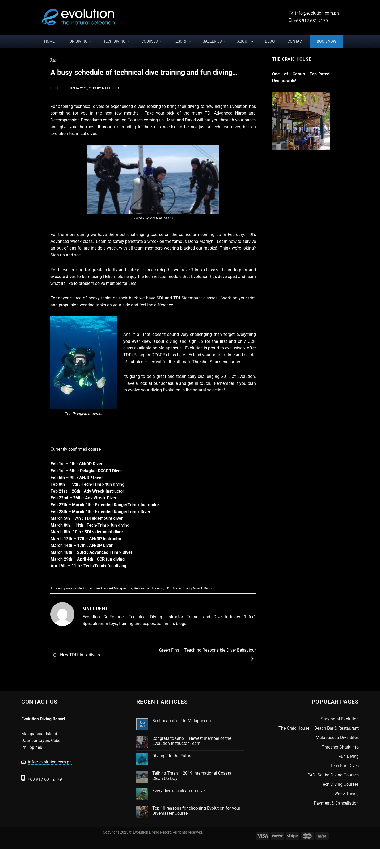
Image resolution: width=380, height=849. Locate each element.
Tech (53, 59)
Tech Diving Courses (339, 784)
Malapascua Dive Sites (337, 737)
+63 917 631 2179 (311, 20)
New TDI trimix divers (75, 654)
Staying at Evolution (340, 718)
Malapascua (123, 588)
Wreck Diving (203, 588)
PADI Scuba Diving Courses (333, 775)
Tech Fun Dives (344, 765)
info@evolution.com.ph (317, 13)
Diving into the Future (172, 755)
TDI (168, 588)
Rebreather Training (148, 588)
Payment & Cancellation (336, 803)
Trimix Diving (182, 588)
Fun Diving (349, 756)
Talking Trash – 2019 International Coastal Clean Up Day (192, 776)
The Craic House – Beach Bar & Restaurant (318, 728)
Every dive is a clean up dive (178, 790)
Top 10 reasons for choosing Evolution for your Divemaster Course (196, 811)
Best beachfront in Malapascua (181, 720)
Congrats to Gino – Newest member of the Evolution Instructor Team (191, 741)
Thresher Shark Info (340, 747)
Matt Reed (110, 88)
